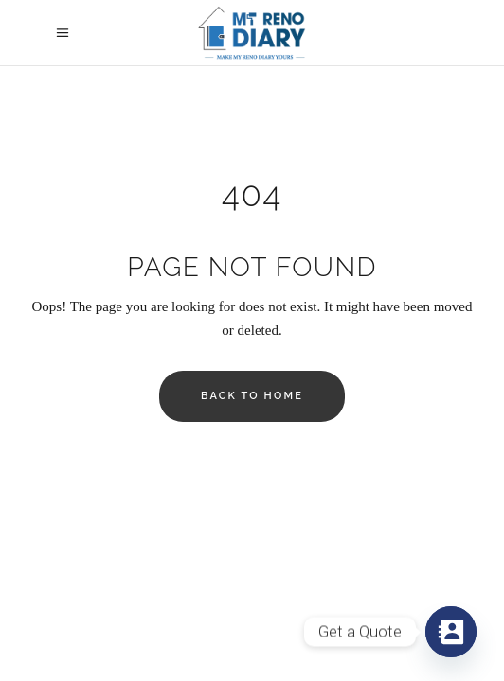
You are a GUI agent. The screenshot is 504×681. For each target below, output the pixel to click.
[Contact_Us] (451, 631)
